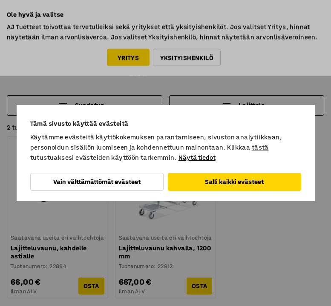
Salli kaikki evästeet (234, 182)
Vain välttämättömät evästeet (97, 182)
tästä (260, 147)
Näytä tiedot (197, 157)
